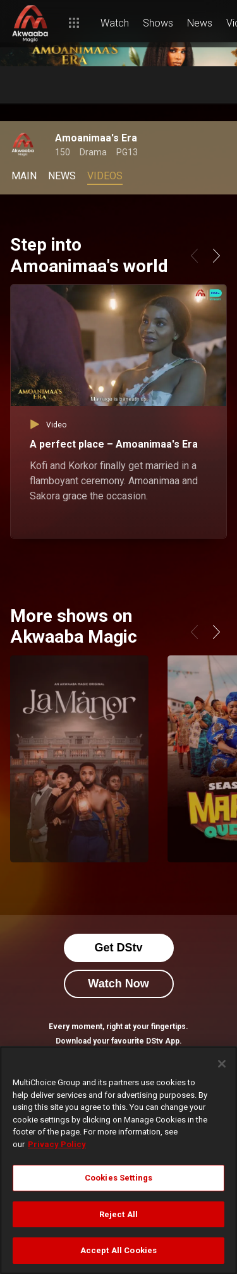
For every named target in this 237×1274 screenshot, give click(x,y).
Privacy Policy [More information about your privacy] (57, 1144)
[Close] (222, 1064)
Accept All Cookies (118, 1250)
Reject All (118, 1214)
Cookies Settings (118, 1177)
